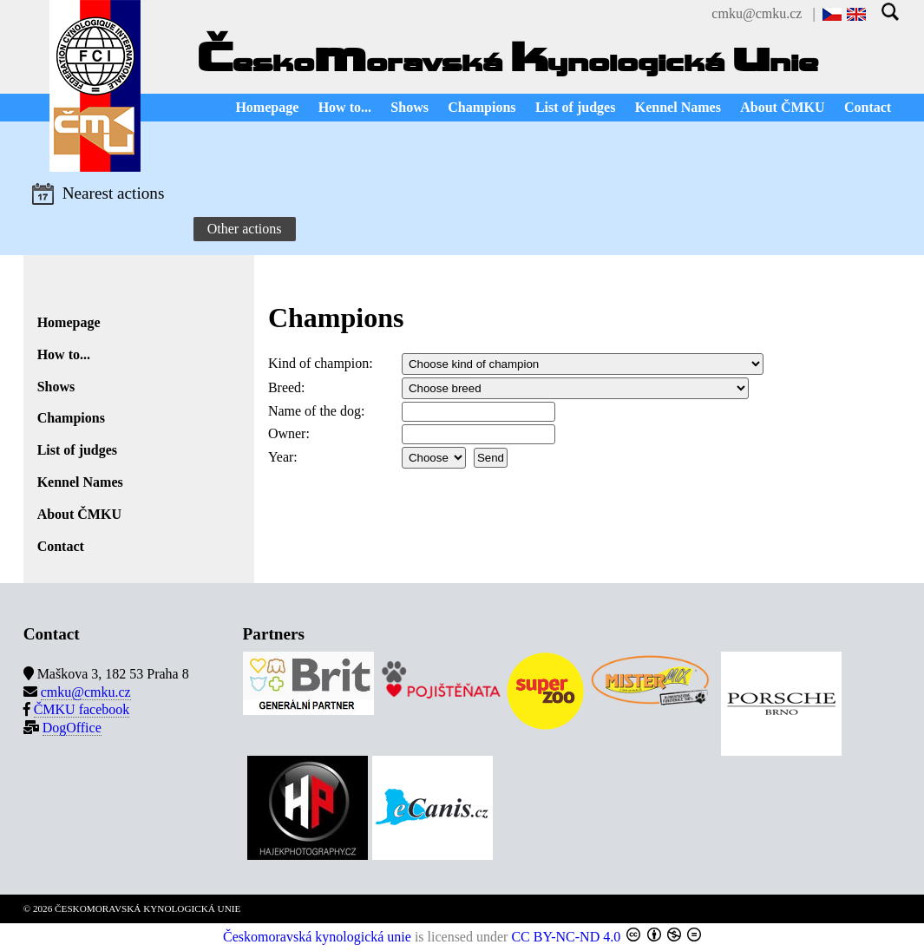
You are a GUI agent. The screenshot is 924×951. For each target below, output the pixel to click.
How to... (344, 107)
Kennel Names (678, 107)
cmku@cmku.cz (756, 13)
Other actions (244, 228)
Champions (481, 107)
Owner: (289, 433)
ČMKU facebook (82, 709)
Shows (409, 107)
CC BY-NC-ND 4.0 (565, 936)
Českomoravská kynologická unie (317, 936)
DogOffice (72, 727)
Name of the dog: (316, 410)
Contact (867, 107)
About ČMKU (782, 107)
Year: (283, 456)
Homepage (266, 107)
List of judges (575, 107)
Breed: (286, 387)
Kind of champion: (320, 363)
